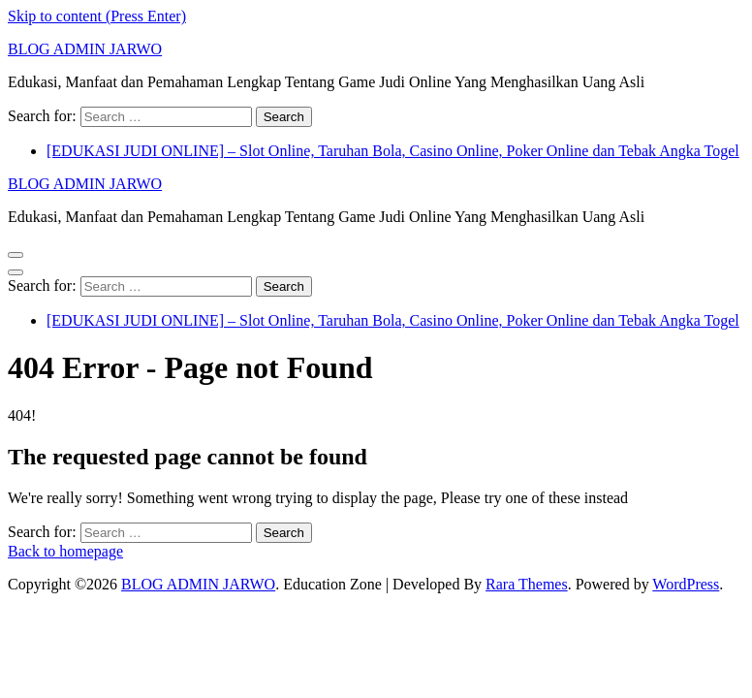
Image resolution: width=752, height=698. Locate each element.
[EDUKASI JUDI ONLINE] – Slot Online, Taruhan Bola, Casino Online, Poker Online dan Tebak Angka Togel (393, 151)
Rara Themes (527, 584)
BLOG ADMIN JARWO (85, 49)
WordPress (685, 584)
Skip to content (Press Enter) (97, 16)
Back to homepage (65, 551)
